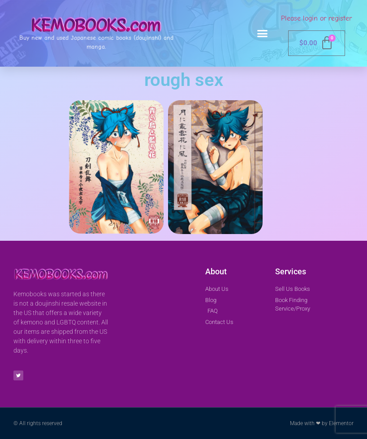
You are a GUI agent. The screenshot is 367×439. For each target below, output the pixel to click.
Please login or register (316, 18)
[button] (262, 33)
